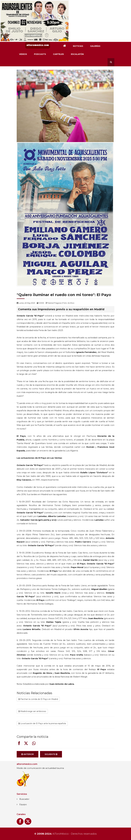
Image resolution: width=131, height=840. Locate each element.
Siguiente (51, 757)
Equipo (23, 804)
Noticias (78, 46)
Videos (23, 54)
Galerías (95, 46)
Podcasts (40, 54)
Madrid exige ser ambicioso (32, 714)
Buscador (24, 799)
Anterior (27, 757)
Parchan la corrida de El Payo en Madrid (38, 702)
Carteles (58, 54)
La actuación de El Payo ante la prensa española (42, 726)
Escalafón (77, 54)
